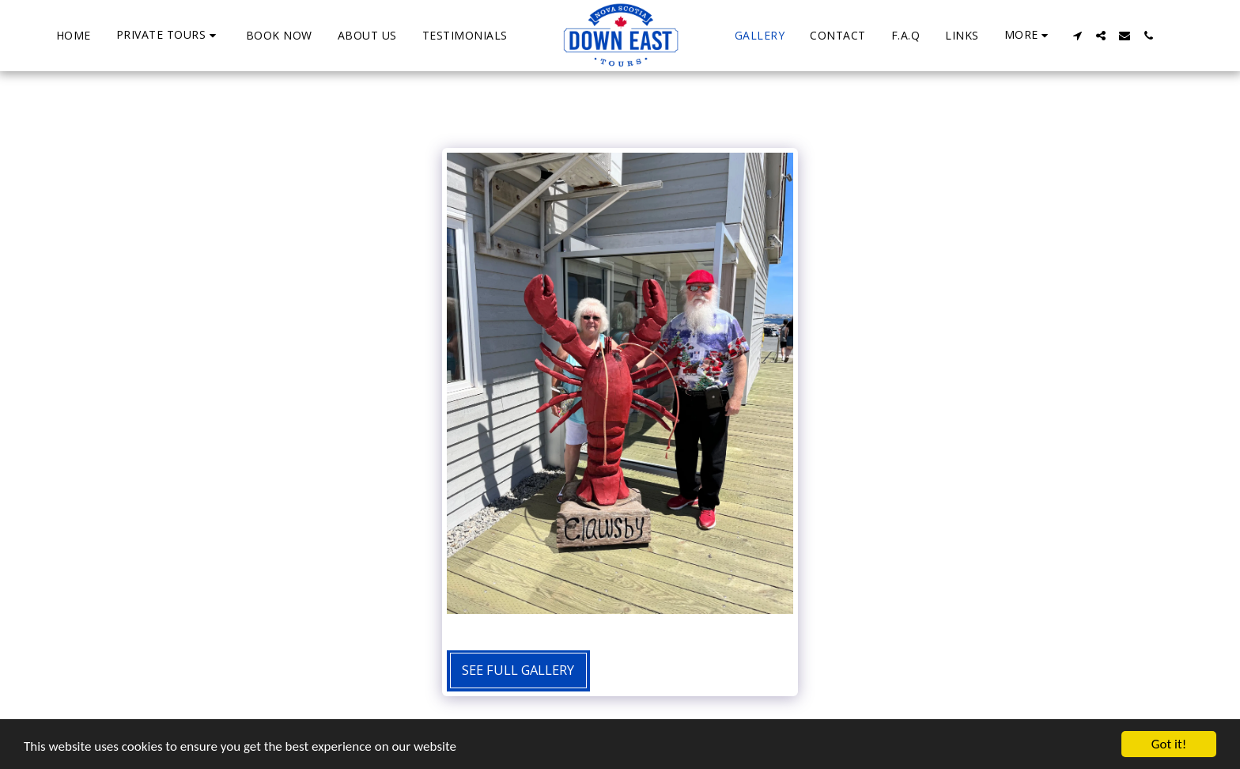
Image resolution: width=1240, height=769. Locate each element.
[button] (168, 35)
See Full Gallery (518, 670)
